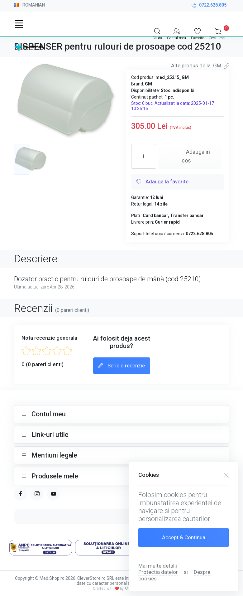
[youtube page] (53, 494)
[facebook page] (20, 494)
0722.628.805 (209, 5)
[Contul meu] (176, 33)
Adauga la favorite (162, 182)
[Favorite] (197, 33)
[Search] (157, 33)
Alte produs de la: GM (200, 65)
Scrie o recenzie (121, 366)
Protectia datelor (158, 572)
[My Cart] (217, 33)
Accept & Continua (183, 537)
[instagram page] (37, 494)
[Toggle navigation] (18, 24)
